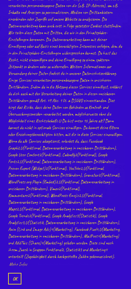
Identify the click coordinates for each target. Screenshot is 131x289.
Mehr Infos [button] (18, 264)
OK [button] (15, 279)
